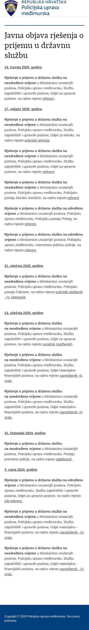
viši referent (13, 501)
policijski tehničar (37, 140)
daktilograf (64, 459)
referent (48, 98)
